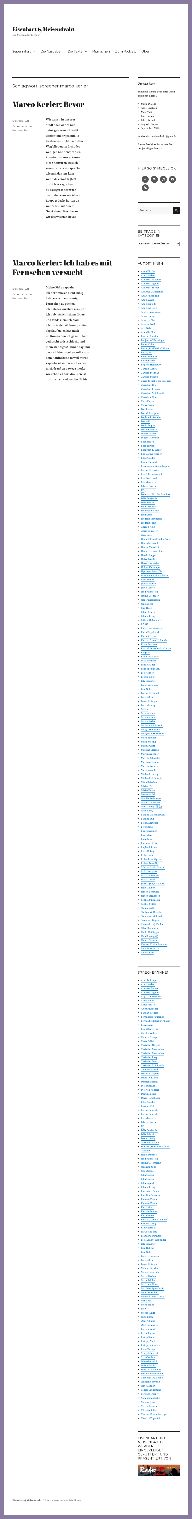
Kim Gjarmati (148, 1228)
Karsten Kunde (149, 1199)
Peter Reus (147, 827)
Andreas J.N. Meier (151, 279)
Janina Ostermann (151, 1163)
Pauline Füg (147, 819)
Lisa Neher (147, 689)
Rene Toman (148, 1349)
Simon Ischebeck (150, 896)
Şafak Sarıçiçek (149, 871)
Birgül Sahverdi (149, 1029)
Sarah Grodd (148, 880)
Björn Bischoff (149, 357)
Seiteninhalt (21, 51)
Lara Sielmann (149, 1232)
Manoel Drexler (149, 1268)
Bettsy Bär (146, 352)
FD (142, 490)
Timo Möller (148, 1386)
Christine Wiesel (150, 397)
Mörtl (144, 1309)
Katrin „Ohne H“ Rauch (154, 640)
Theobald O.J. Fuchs (152, 924)
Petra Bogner (148, 1333)
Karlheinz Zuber (150, 1191)
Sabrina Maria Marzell (153, 867)
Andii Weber (148, 275)
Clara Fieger (147, 401)
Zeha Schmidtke (150, 948)
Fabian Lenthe (148, 486)
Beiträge (17, 120)
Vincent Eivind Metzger (154, 944)
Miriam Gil (147, 786)
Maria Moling (148, 742)
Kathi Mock (147, 1207)
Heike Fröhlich (149, 559)
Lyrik (27, 120)
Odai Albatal (148, 1321)
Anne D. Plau (148, 320)
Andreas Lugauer (150, 284)
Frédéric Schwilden (151, 519)
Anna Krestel (148, 1005)
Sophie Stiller (148, 904)
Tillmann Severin (150, 1382)
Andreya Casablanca (152, 292)
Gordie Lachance (150, 1142)
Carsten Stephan (150, 373)
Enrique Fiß (147, 1106)
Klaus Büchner (149, 644)
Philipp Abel (148, 1341)
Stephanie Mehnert (151, 916)
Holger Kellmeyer (150, 567)
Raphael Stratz (149, 847)
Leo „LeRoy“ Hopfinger (153, 1240)
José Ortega (147, 1171)
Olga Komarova (149, 1325)
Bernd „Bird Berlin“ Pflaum (155, 348)
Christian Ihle (148, 385)
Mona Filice (147, 1305)
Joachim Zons (148, 1167)
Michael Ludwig (150, 774)
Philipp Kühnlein (150, 1345)
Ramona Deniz (149, 843)
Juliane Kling (148, 616)
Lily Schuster (148, 681)
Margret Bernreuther (152, 734)
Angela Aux (147, 300)
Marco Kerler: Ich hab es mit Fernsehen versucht (62, 267)
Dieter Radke (148, 1086)
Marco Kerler (148, 721)
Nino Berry (147, 811)
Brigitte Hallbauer (151, 365)
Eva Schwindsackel (151, 474)
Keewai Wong (148, 1224)
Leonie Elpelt (148, 677)
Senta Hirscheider (151, 1370)
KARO (144, 624)
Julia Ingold (147, 1183)
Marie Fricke (148, 1280)
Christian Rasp (149, 1057)
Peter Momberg (149, 823)
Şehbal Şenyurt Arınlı (153, 884)
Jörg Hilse (146, 608)
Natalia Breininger (151, 798)
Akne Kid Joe (148, 271)
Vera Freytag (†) (149, 936)
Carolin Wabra (149, 369)
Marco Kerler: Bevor (48, 104)
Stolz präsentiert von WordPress (63, 1500)
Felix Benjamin (149, 498)
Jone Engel (147, 604)
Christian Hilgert (150, 1045)
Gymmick (146, 535)
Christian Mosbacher (152, 1049)
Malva (144, 709)
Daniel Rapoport (150, 413)
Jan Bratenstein (149, 592)
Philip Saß (146, 835)
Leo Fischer (147, 673)
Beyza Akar (147, 1025)
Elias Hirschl (148, 446)
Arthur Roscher (149, 1009)
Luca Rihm (147, 697)
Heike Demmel (149, 1155)
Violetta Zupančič (150, 1418)
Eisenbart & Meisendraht (43, 29)
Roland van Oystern (152, 859)
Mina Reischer (149, 782)
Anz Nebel (147, 328)
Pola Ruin (146, 839)
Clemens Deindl (150, 1069)
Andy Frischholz (150, 296)
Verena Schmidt (150, 940)
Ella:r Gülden (148, 458)
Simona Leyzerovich (152, 1374)
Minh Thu (146, 1301)
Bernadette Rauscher (152, 1017)
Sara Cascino (148, 1357)
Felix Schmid (148, 502)
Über (145, 51)
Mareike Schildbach (152, 725)
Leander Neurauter (151, 1236)
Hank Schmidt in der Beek (155, 539)
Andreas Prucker (150, 288)
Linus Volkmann (150, 685)
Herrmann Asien (150, 563)
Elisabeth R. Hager (151, 450)
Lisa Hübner (147, 1248)
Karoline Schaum (150, 1195)
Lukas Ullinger (149, 701)
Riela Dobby (147, 851)
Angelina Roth (149, 308)
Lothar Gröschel (150, 693)
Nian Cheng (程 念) (151, 807)
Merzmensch (148, 770)
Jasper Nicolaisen (150, 600)
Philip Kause (148, 1337)
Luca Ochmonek (150, 1256)
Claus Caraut (148, 405)
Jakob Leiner (147, 588)
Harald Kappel (148, 555)
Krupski (145, 652)
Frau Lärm (146, 515)
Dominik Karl (148, 1094)
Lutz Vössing (148, 705)
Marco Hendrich (150, 1272)
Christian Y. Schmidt (152, 393)
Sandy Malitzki (149, 1353)
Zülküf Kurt (147, 952)
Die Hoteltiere (148, 434)
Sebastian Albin (149, 1361)
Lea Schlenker (148, 661)
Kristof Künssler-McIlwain (156, 648)
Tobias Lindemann (151, 1390)
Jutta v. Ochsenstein (152, 620)
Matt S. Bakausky (150, 758)
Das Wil (145, 421)
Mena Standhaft (150, 1292)
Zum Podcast (125, 51)
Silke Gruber (148, 888)
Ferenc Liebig (148, 1138)
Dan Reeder (147, 409)
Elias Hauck (147, 442)
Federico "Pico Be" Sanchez (155, 494)
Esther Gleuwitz (150, 470)
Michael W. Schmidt (152, 778)
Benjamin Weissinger (153, 340)
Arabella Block (149, 332)
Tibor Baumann (149, 928)
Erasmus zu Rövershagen (155, 466)
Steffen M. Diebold (151, 912)
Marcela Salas (148, 717)
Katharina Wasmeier (152, 628)
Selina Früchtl (148, 1365)
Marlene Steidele (150, 750)
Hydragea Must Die (151, 571)
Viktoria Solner (149, 1410)
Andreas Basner (149, 988)
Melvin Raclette (150, 766)
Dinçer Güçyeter (150, 438)
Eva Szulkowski (149, 478)
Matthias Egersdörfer (152, 1288)
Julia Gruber (147, 1175)
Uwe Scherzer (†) (150, 1394)
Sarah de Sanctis (150, 875)
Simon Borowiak (150, 892)
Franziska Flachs (150, 511)
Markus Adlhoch (150, 1284)
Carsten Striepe (149, 377)
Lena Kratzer (148, 665)
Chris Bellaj (147, 1041)
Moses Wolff (148, 794)
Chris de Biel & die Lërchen (156, 381)
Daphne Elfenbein (151, 417)
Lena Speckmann (150, 669)
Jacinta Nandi (148, 584)
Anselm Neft (148, 324)
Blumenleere (148, 361)
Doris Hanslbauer (150, 1098)
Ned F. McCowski (150, 802)
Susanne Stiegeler (150, 920)
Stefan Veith (147, 908)
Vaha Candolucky (150, 1398)
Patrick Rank (148, 1329)
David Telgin (148, 425)
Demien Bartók (149, 429)
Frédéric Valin (148, 523)
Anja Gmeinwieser (151, 312)
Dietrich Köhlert (150, 1090)
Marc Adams (148, 713)
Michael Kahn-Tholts (153, 1297)
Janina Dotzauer (150, 596)
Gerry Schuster (149, 531)
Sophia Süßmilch (150, 900)
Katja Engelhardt (150, 632)
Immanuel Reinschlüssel (155, 575)
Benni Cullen (148, 344)
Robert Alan (147, 855)
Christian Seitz (149, 1061)
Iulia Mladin (147, 579)
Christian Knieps (150, 389)
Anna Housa (147, 316)
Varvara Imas (148, 1402)
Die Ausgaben (51, 51)
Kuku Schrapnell (150, 657)
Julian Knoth (148, 612)
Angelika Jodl (148, 304)
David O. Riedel (149, 1078)
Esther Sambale (149, 1110)
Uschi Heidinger (150, 932)
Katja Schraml (149, 636)
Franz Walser (148, 507)
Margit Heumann (150, 730)
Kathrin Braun (149, 1211)
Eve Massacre (148, 482)
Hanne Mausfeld (150, 547)
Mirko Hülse (148, 790)
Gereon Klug (148, 527)
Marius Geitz (148, 746)
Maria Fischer (148, 738)
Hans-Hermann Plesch (153, 551)
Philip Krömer (149, 831)
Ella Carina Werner (151, 454)
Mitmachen (101, 51)
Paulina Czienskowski (153, 815)
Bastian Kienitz (149, 336)
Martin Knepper (150, 754)
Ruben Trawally (149, 863)
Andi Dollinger (149, 980)
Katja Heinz (147, 1215)
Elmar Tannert (149, 462)
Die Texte (75, 51)
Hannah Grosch (150, 543)
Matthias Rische (150, 762)
